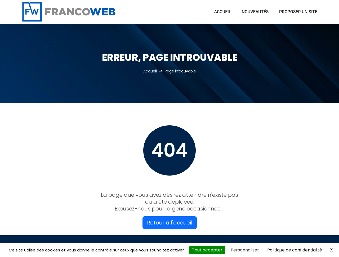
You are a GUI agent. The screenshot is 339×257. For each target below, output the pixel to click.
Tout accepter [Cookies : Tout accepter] (207, 250)
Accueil (222, 11)
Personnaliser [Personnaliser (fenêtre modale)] (245, 250)
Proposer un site (298, 11)
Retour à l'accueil (169, 222)
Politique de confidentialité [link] (294, 250)
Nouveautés (255, 11)
